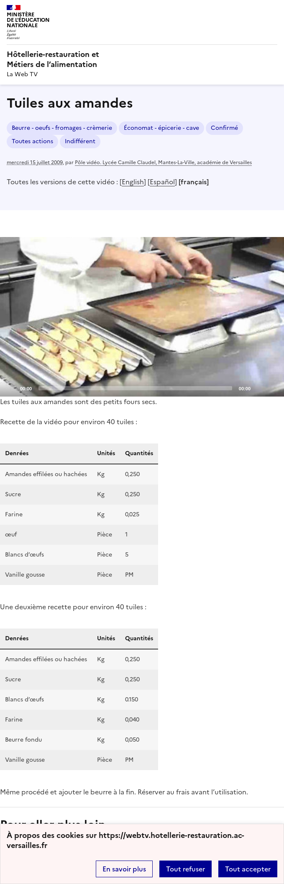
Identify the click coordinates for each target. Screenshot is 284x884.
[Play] (142, 316)
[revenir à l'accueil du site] (142, 59)
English (133, 182)
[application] (142, 317)
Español (162, 182)
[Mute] (259, 388)
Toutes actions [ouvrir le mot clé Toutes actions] (32, 141)
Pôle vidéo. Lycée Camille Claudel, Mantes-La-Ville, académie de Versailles (163, 162)
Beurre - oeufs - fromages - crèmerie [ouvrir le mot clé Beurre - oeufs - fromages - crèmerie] (62, 128)
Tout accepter (248, 869)
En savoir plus (124, 869)
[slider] (135, 388)
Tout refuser (185, 869)
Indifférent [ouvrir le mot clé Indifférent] (80, 141)
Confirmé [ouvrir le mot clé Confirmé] (224, 128)
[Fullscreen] (272, 388)
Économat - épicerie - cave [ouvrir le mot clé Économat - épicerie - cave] (161, 128)
